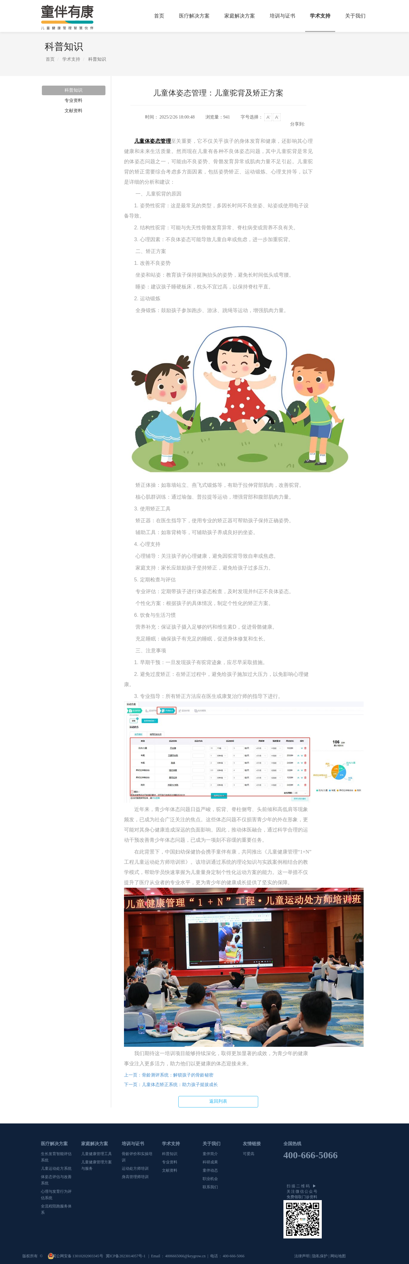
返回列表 (218, 1101)
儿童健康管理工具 (96, 1154)
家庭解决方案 (239, 16)
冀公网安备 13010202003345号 (78, 1256)
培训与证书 (282, 16)
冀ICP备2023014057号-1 (126, 1256)
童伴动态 (210, 1170)
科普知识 (73, 90)
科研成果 (210, 1162)
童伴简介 (210, 1154)
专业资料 (73, 100)
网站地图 (338, 1256)
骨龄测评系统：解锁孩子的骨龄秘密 (168, 1075)
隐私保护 (320, 1256)
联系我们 (210, 1187)
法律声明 (302, 1256)
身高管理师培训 (135, 1177)
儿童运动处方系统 (56, 1168)
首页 (159, 16)
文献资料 (73, 110)
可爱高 (248, 1154)
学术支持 (320, 16)
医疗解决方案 (194, 16)
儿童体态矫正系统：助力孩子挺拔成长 (171, 1084)
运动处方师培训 (135, 1168)
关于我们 (355, 16)
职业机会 (210, 1178)
